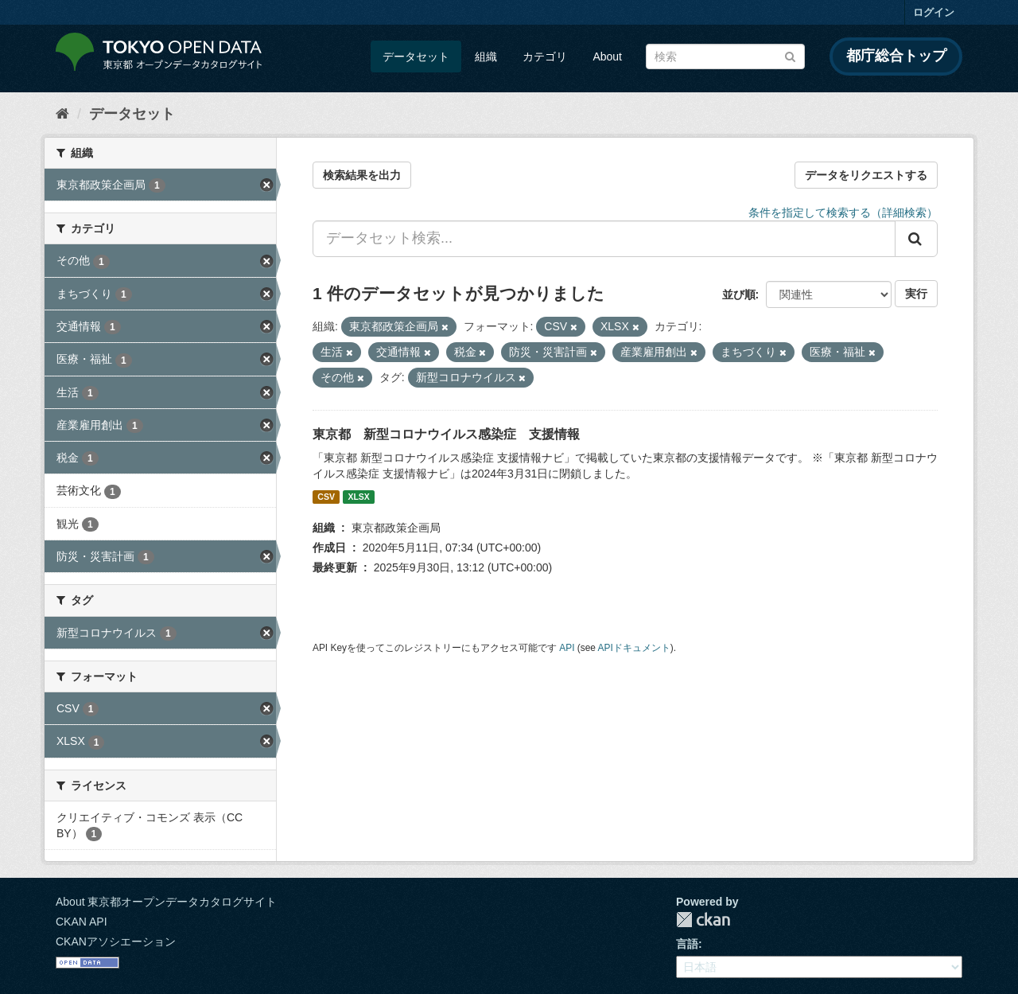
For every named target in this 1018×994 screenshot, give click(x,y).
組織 (486, 56)
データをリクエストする (866, 175)
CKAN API (81, 921)
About (607, 56)
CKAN (703, 919)
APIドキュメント (634, 647)
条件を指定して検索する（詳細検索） (843, 212)
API (566, 647)
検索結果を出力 (362, 175)
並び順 (739, 294)
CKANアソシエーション (116, 941)
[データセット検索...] (604, 238)
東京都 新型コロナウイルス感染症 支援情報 (446, 434)
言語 (687, 943)
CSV (326, 496)
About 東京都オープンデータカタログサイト (166, 901)
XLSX (358, 496)
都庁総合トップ (896, 56)
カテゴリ (545, 56)
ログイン (933, 12)
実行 (916, 293)
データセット (416, 56)
